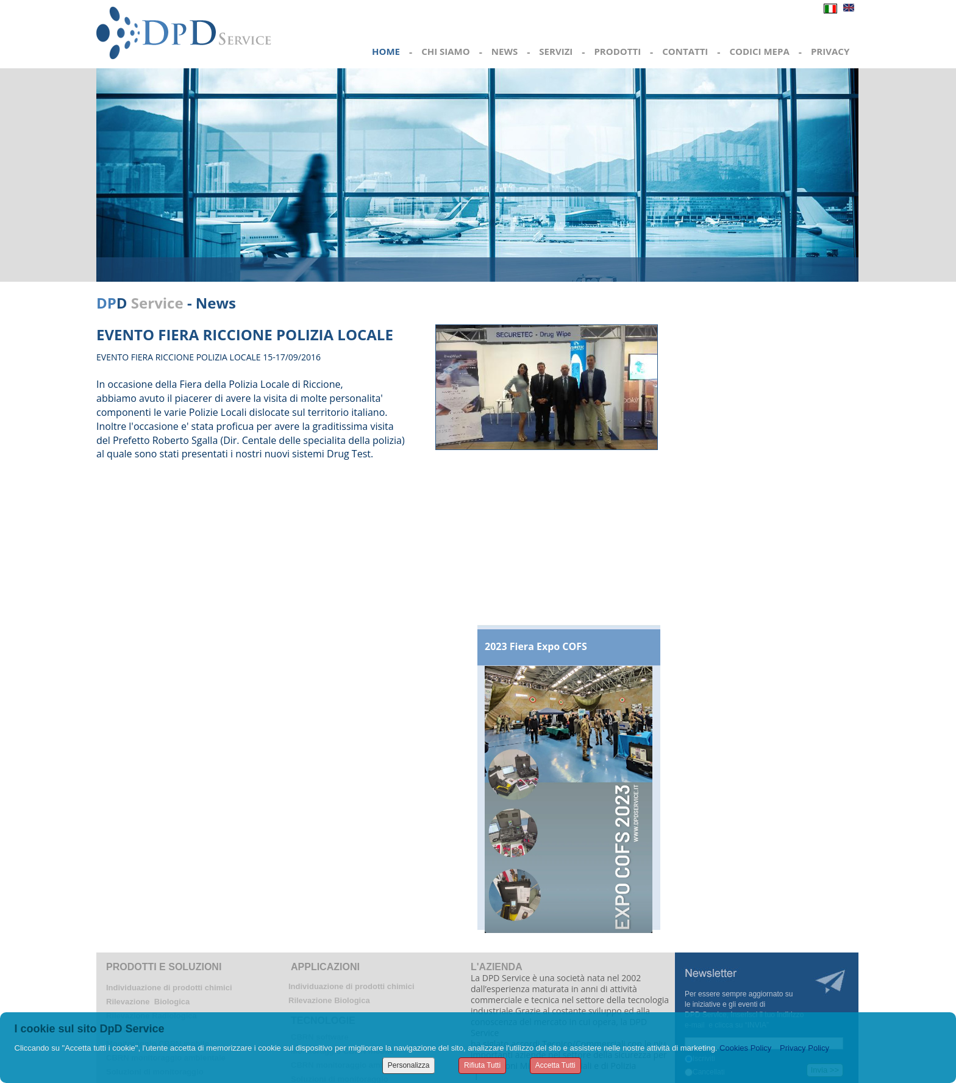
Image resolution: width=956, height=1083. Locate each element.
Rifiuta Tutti (482, 1065)
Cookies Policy (745, 1048)
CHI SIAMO (445, 51)
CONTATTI (685, 51)
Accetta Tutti (555, 1065)
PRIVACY (830, 51)
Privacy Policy (804, 1048)
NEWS (504, 51)
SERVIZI (556, 51)
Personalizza (409, 1065)
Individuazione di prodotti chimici (169, 987)
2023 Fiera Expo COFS (536, 646)
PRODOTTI (617, 51)
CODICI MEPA (759, 51)
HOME (386, 51)
